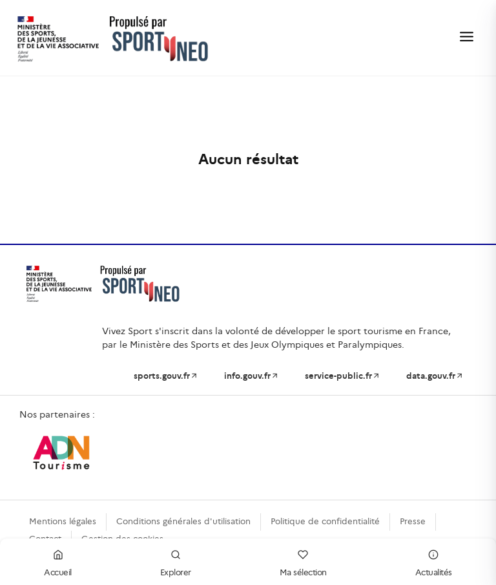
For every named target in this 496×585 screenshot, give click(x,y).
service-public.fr (342, 375)
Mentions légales (62, 521)
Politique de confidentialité (325, 521)
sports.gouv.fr (166, 375)
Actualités (433, 561)
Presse (413, 521)
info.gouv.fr (251, 375)
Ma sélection (303, 561)
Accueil (58, 561)
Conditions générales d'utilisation (183, 521)
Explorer (175, 561)
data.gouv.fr (435, 375)
